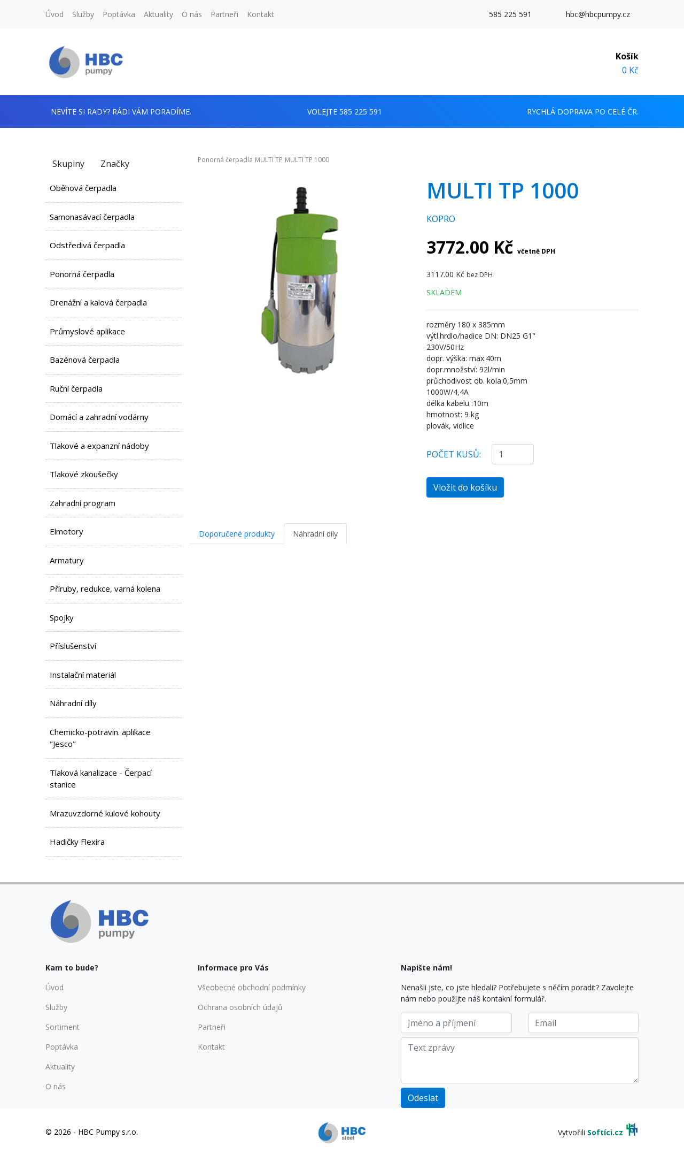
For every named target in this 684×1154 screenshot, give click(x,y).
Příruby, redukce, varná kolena (105, 588)
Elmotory (66, 531)
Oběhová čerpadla (83, 187)
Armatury (67, 560)
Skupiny (68, 164)
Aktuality (158, 14)
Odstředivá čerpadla (87, 245)
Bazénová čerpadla (85, 359)
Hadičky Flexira (77, 841)
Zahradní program (82, 503)
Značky (114, 164)
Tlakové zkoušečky (84, 474)
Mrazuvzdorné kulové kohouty (105, 813)
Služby (83, 14)
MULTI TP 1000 (307, 159)
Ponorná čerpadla (82, 274)
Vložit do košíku (465, 487)
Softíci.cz (605, 1132)
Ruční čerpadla (76, 388)
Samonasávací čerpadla (92, 216)
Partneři (224, 14)
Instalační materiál (83, 674)
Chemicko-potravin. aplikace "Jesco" (100, 738)
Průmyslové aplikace (87, 331)
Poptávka (119, 14)
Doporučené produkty (237, 534)
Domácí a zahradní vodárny (99, 416)
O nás (192, 14)
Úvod (54, 14)
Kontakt (260, 14)
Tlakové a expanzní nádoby (99, 445)
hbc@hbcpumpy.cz (598, 14)
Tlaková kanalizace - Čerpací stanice (101, 778)
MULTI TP (269, 159)
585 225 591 (510, 14)
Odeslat (423, 1098)
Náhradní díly (73, 703)
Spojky (62, 617)
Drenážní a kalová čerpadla (98, 302)
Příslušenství (73, 645)
